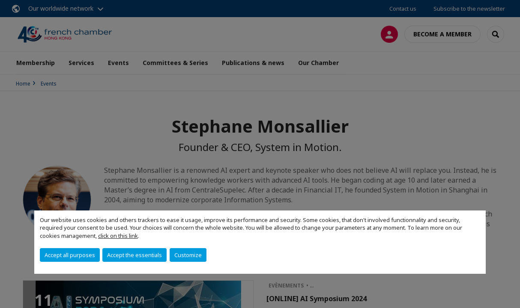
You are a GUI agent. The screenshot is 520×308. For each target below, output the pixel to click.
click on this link (118, 236)
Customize (188, 255)
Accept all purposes (70, 255)
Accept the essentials (134, 255)
